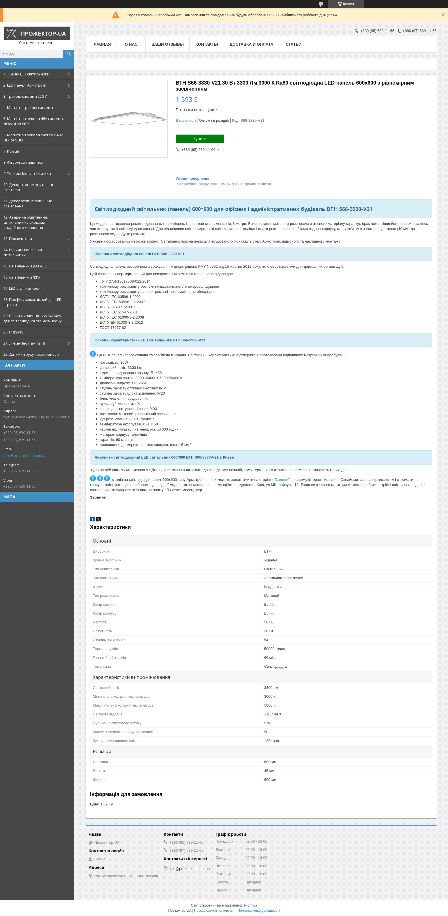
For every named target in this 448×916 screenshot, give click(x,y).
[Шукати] (68, 54)
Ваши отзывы (167, 44)
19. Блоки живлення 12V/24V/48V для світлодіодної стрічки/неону (32, 318)
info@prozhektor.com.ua (25, 455)
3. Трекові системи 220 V (25, 96)
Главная (101, 44)
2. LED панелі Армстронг (24, 85)
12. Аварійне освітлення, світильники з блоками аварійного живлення (25, 222)
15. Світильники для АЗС (25, 266)
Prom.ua (250, 905)
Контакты (206, 44)
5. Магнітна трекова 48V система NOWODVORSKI (33, 121)
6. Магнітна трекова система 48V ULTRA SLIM (33, 137)
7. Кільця (11, 151)
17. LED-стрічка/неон (22, 288)
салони (282, 479)
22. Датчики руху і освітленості (31, 354)
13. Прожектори (17, 238)
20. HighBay (13, 332)
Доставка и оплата (251, 44)
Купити (200, 138)
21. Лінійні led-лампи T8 (24, 343)
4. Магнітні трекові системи (28, 107)
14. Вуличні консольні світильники (22, 252)
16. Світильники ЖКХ (22, 277)
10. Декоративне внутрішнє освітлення (28, 187)
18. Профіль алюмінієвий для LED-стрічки (33, 302)
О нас (131, 44)
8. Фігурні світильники (23, 162)
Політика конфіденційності (258, 911)
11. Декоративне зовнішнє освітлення (27, 203)
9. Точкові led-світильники (27, 173)
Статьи (294, 44)
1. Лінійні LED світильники (26, 74)
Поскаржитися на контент (214, 911)
